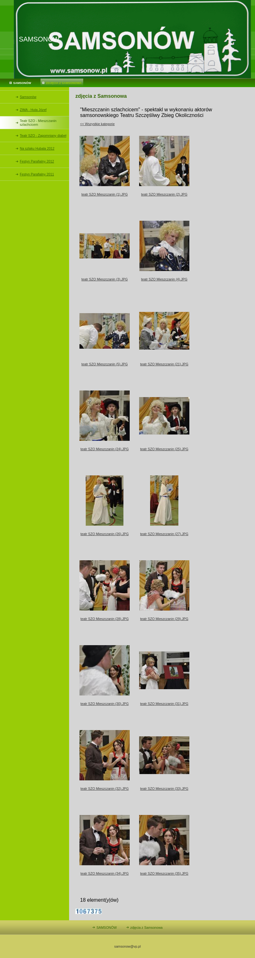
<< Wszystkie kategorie (97, 124)
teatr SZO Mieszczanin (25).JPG (164, 449)
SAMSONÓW (22, 83)
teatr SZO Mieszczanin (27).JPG (164, 534)
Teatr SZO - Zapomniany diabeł (43, 135)
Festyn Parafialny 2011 (37, 174)
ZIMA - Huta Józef (33, 110)
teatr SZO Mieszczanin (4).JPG (164, 279)
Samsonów (28, 97)
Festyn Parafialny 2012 (37, 161)
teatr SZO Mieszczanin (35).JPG (164, 873)
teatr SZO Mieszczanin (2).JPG (164, 194)
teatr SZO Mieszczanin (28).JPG (104, 619)
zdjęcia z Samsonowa (64, 83)
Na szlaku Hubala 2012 (37, 148)
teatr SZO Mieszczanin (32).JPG (104, 788)
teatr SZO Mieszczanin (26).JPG (104, 534)
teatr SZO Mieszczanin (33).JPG (164, 788)
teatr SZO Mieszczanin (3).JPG (104, 279)
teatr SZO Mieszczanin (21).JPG (164, 364)
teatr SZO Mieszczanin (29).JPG (164, 619)
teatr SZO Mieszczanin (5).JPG (104, 364)
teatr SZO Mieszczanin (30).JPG (104, 704)
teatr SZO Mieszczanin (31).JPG (164, 704)
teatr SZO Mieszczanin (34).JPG (104, 873)
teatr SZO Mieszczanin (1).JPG (104, 194)
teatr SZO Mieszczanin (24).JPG (104, 449)
